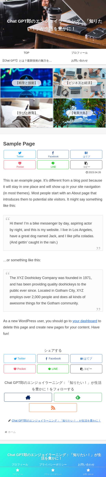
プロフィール (20, 464)
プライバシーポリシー (53, 464)
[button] (86, 164)
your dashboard (85, 321)
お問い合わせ (86, 464)
